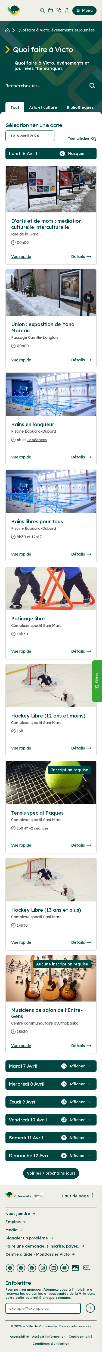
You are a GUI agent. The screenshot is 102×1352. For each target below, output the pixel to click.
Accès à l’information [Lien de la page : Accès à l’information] (49, 1336)
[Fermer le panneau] (97, 681)
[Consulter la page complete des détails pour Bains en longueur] (51, 434)
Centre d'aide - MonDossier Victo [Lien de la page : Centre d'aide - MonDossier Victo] (40, 1254)
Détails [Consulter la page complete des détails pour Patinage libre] (81, 651)
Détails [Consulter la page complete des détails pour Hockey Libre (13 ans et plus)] (81, 942)
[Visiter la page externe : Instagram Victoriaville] (42, 1268)
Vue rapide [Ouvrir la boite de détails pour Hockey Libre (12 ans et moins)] (21, 748)
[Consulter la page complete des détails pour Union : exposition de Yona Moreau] (51, 337)
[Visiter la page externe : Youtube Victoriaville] (64, 1268)
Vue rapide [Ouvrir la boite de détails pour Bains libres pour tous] (21, 554)
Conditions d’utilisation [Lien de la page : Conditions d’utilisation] (51, 1343)
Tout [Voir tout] (14, 107)
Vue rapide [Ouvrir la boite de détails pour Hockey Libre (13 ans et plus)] (21, 942)
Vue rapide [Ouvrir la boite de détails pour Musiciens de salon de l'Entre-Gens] (21, 1045)
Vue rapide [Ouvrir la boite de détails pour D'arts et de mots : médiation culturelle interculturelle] (21, 256)
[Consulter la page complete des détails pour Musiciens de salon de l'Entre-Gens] (51, 1023)
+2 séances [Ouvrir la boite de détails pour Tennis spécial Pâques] (39, 828)
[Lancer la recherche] (92, 86)
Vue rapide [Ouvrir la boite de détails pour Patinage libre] (21, 651)
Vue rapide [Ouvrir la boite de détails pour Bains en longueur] (21, 457)
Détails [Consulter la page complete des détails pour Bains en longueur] (81, 457)
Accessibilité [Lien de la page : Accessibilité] (19, 1336)
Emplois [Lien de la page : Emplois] (16, 1221)
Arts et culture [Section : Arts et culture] (43, 107)
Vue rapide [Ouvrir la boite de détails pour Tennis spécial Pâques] (21, 845)
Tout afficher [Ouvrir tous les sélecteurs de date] (82, 138)
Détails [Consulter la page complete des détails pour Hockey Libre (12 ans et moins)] (81, 748)
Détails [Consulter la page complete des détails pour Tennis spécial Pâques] (81, 845)
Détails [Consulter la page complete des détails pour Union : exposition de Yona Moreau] (81, 360)
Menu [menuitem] (84, 10)
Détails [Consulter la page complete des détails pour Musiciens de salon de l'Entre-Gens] (81, 1045)
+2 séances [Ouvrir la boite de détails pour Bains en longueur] (37, 440)
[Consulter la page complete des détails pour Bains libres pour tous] (51, 531)
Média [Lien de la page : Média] (14, 1229)
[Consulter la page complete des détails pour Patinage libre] (51, 629)
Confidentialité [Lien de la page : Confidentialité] (80, 1336)
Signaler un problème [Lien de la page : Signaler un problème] (29, 1238)
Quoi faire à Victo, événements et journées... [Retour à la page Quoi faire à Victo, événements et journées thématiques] (57, 30)
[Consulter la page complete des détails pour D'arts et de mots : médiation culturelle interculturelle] (51, 234)
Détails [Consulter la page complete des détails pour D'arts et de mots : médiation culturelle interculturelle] (81, 256)
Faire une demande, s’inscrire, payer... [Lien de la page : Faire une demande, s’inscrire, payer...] (45, 1246)
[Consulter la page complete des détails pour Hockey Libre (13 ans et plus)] (51, 920)
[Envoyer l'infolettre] (90, 1308)
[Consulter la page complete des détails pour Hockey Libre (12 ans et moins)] (51, 726)
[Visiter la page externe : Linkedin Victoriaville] (53, 1268)
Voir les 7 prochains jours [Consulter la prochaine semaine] (51, 1173)
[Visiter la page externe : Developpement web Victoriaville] (86, 1268)
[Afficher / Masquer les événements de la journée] (80, 153)
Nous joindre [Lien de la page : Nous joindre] (20, 1213)
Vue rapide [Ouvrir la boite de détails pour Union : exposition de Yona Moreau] (21, 360)
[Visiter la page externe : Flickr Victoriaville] (75, 1268)
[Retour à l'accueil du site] (8, 30)
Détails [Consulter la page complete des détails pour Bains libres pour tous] (81, 554)
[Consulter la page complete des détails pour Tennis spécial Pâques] (51, 823)
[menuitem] (12, 10)
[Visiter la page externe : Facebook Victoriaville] (10, 1268)
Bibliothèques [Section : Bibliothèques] (80, 107)
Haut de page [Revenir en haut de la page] (78, 1195)
